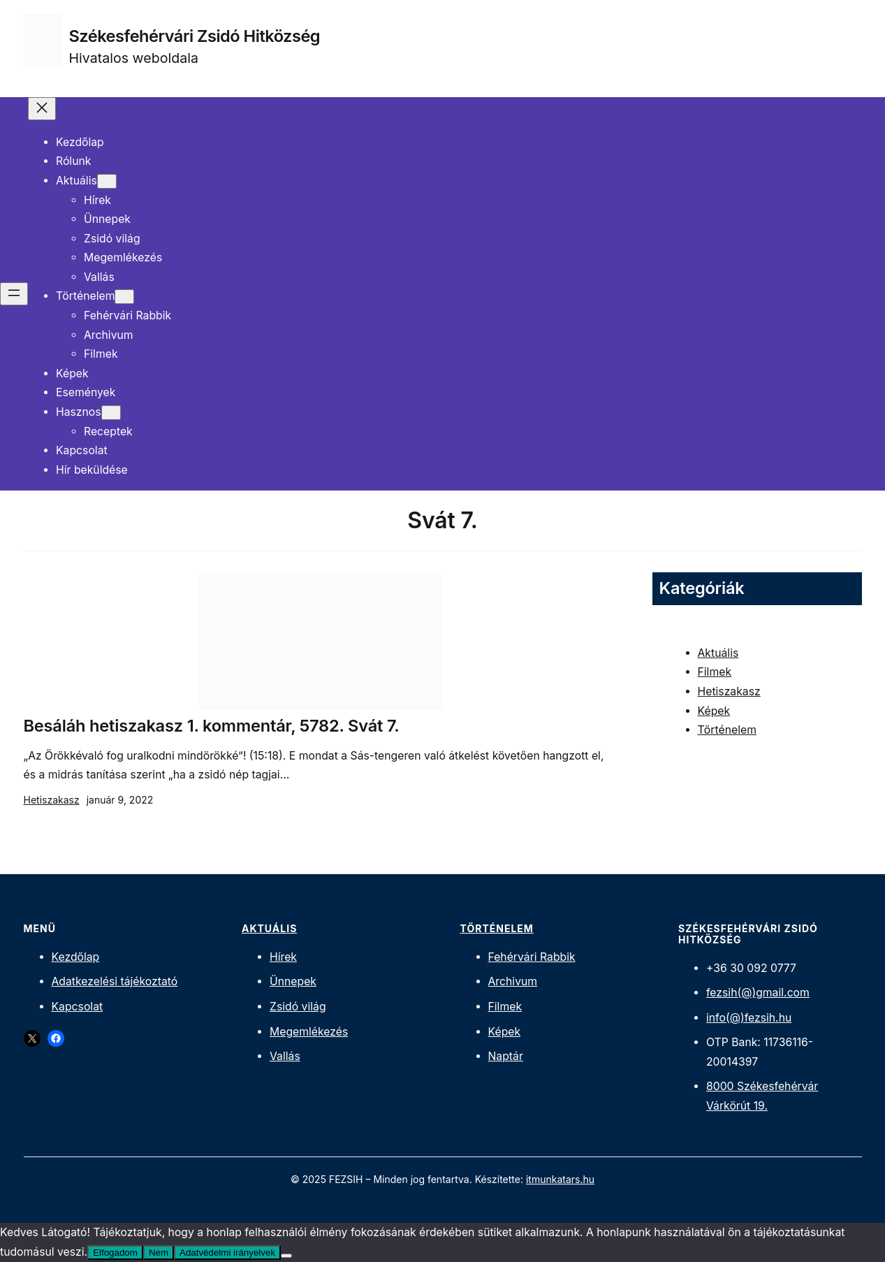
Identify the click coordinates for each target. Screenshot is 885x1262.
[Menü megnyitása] (14, 293)
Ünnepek (293, 981)
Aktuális (718, 653)
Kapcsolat (77, 1006)
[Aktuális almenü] (107, 181)
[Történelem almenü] (124, 296)
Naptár (505, 1056)
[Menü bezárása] (42, 108)
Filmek (715, 672)
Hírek (283, 957)
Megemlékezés (309, 1031)
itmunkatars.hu (560, 1179)
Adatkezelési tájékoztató (115, 981)
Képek (714, 711)
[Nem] (286, 1256)
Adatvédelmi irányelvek (227, 1252)
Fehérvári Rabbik (532, 957)
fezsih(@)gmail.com (758, 992)
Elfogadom (115, 1252)
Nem (158, 1252)
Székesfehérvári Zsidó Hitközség (195, 36)
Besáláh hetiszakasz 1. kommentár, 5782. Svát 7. (212, 726)
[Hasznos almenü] (111, 412)
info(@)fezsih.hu (748, 1017)
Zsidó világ (298, 1006)
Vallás (285, 1056)
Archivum (513, 981)
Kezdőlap (76, 957)
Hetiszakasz (52, 800)
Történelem (727, 730)
